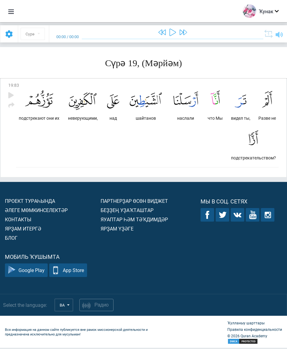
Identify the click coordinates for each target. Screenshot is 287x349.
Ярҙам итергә (23, 230)
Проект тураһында (30, 202)
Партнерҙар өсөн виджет (134, 202)
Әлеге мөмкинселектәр (36, 211)
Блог (11, 239)
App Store (68, 271)
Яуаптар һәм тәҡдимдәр (134, 220)
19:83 (13, 85)
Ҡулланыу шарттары (246, 324)
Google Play (26, 271)
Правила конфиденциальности (254, 330)
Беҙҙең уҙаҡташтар (127, 211)
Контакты (18, 220)
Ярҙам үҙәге (117, 230)
